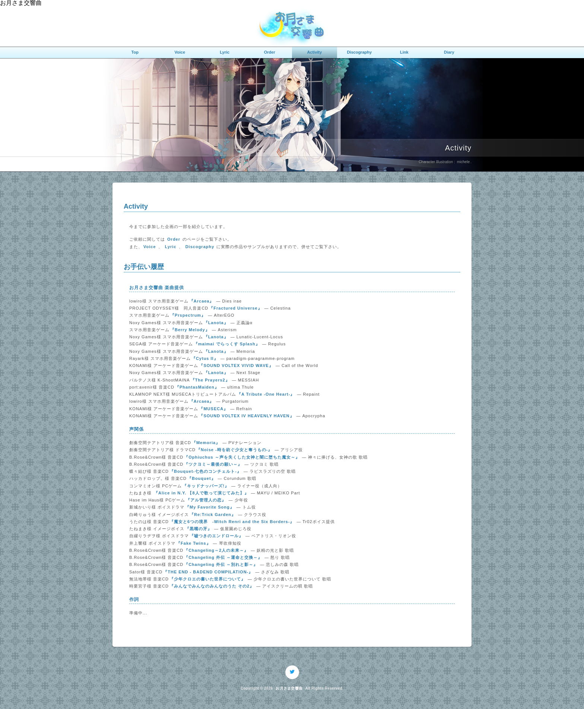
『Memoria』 (206, 442)
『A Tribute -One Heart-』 (266, 394)
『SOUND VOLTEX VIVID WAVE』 (236, 365)
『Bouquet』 (201, 478)
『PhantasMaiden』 (197, 387)
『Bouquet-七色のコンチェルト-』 (205, 471)
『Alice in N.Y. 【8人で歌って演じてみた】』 (201, 493)
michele (463, 162)
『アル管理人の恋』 (206, 500)
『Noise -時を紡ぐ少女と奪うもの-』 (234, 449)
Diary (449, 52)
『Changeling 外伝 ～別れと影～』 (221, 564)
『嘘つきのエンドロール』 (216, 536)
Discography (359, 52)
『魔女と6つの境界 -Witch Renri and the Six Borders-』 (231, 521)
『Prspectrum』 (188, 315)
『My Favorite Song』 (209, 507)
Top (135, 52)
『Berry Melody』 (190, 329)
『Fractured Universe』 (235, 308)
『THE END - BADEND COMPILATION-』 (208, 572)
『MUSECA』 (213, 408)
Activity (314, 52)
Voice (179, 52)
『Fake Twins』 (193, 543)
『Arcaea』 (201, 301)
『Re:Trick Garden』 (213, 514)
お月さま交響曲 (289, 688)
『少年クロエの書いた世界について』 (207, 579)
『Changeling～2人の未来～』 (216, 550)
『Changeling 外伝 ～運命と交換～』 (223, 557)
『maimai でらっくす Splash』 (227, 344)
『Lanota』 (216, 322)
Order (269, 52)
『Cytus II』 (204, 358)
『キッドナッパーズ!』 (205, 486)
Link (404, 52)
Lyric (224, 52)
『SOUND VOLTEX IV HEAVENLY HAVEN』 (246, 416)
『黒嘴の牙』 (198, 528)
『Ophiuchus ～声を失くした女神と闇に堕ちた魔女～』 (242, 457)
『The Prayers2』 (210, 380)
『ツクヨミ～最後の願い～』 (213, 464)
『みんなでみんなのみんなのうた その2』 (211, 586)
